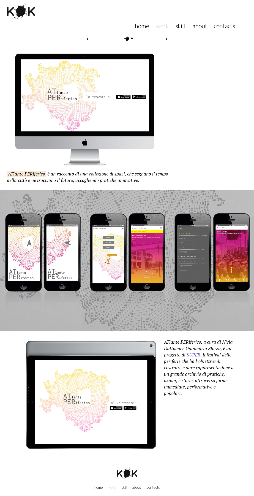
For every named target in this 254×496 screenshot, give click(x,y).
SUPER (193, 355)
